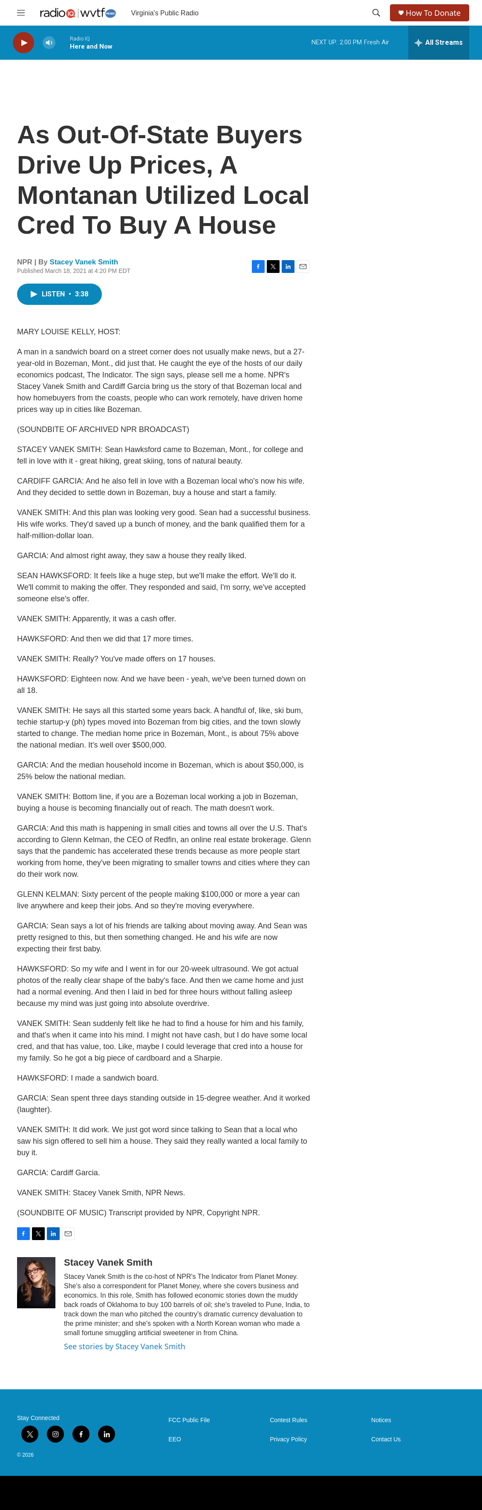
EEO (174, 1439)
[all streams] (438, 43)
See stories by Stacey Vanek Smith (124, 1346)
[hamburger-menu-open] (21, 12)
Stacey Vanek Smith (84, 262)
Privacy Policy (288, 1439)
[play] (23, 43)
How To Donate (433, 13)
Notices (381, 1420)
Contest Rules (288, 1420)
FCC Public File (189, 1420)
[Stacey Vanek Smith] (36, 1282)
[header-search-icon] (376, 13)
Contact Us (386, 1439)
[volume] (49, 42)
